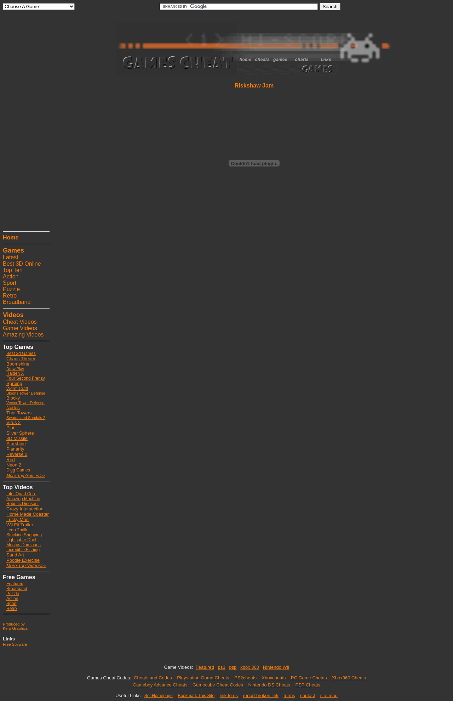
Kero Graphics (15, 628)
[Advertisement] (24, 122)
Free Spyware (15, 644)
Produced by (14, 624)
